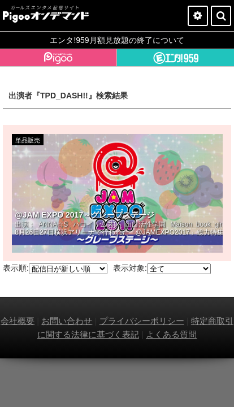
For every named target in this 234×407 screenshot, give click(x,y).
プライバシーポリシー (141, 321)
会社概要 (17, 321)
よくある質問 (171, 334)
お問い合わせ (66, 321)
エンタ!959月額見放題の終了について (117, 40)
